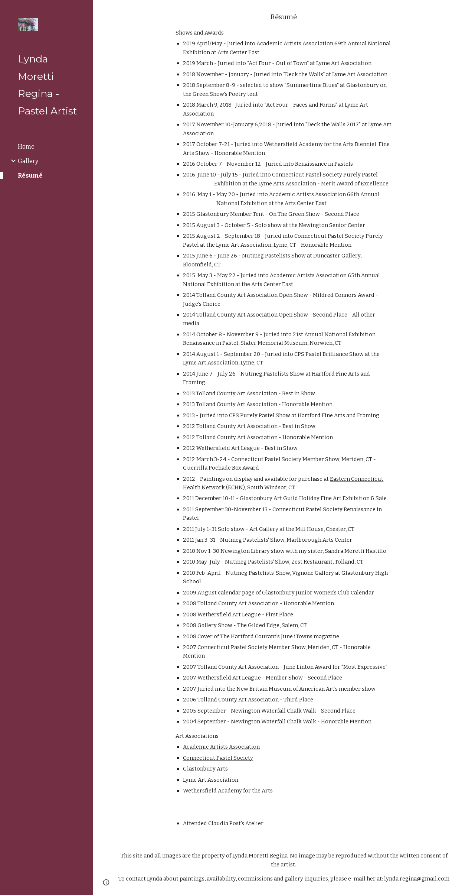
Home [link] (26, 146)
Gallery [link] (28, 161)
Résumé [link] (30, 175)
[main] (284, 403)
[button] (466, 10)
